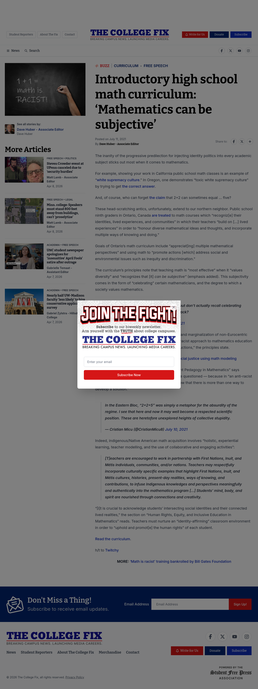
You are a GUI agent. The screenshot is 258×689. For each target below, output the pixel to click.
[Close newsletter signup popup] (173, 307)
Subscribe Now (129, 375)
